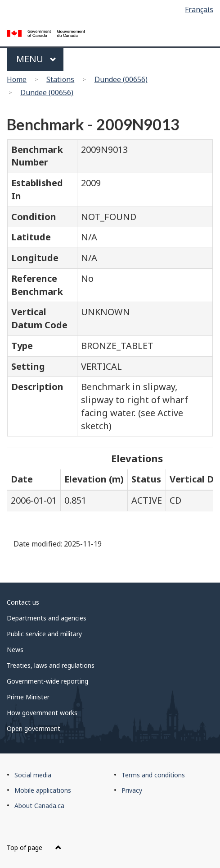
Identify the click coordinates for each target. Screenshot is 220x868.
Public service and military (44, 633)
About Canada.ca (39, 805)
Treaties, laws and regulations (50, 665)
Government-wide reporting (47, 681)
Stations (60, 79)
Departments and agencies (46, 618)
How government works (42, 712)
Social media (32, 775)
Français (199, 9)
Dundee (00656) (121, 79)
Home (17, 79)
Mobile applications (42, 790)
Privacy (131, 790)
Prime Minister (28, 697)
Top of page (34, 847)
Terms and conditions (153, 775)
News (15, 649)
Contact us (23, 602)
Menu (36, 59)
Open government (33, 728)
